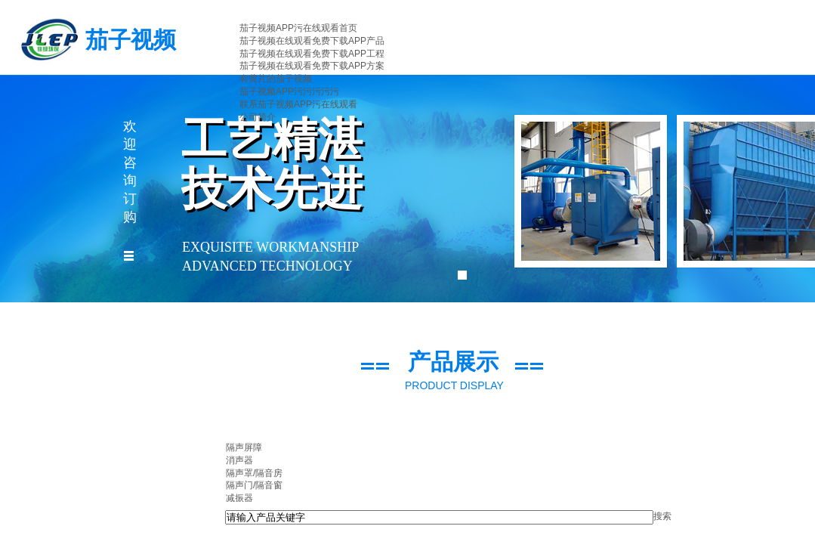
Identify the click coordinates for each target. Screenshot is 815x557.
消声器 (239, 460)
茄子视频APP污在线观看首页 (298, 28)
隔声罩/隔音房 (254, 473)
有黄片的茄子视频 (275, 78)
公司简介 (257, 117)
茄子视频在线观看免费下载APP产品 (311, 41)
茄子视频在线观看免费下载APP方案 (311, 65)
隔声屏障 (244, 447)
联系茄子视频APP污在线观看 (298, 104)
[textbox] (439, 517)
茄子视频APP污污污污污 (289, 91)
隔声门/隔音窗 (254, 485)
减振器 (239, 498)
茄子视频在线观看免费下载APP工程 (311, 53)
